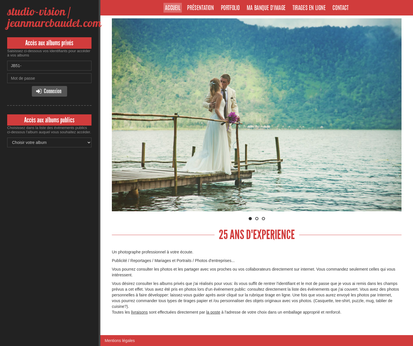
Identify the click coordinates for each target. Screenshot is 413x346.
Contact (340, 8)
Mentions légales (120, 340)
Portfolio (230, 8)
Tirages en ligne (309, 8)
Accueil (172, 8)
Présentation (200, 8)
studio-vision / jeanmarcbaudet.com (54, 17)
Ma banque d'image (266, 8)
